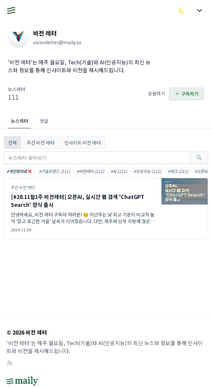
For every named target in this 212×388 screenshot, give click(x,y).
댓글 (44, 120)
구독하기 (186, 93)
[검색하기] (199, 157)
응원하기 (156, 93)
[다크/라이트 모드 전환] (182, 11)
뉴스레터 (19, 120)
